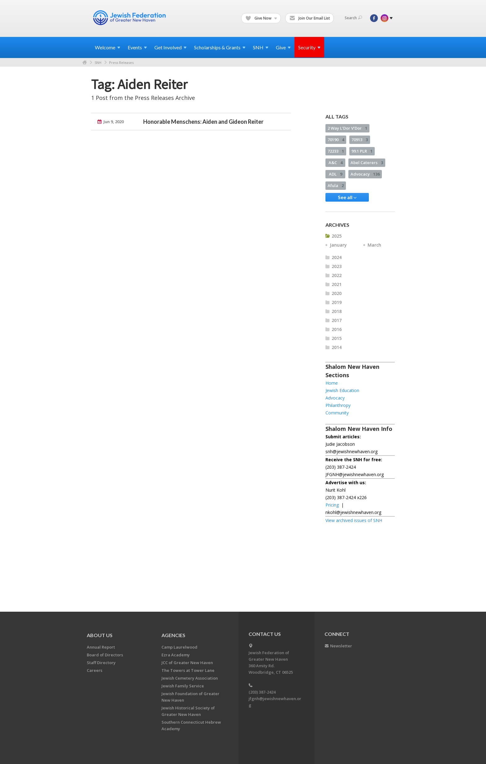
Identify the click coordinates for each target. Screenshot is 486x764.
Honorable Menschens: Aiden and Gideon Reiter (203, 121)
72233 (336, 151)
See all (347, 197)
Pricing (332, 505)
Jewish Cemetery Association (189, 678)
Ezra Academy (175, 655)
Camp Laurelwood (179, 647)
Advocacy (365, 174)
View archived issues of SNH (353, 520)
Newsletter (341, 646)
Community (337, 413)
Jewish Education (342, 390)
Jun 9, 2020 (114, 121)
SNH (98, 62)
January (338, 245)
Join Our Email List (309, 18)
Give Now (261, 18)
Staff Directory (101, 662)
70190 (336, 139)
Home (84, 62)
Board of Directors (105, 655)
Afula (336, 185)
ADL (335, 174)
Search (353, 17)
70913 (359, 139)
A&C (335, 162)
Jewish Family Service (182, 686)
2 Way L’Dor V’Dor (347, 128)
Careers (94, 670)
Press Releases (121, 62)
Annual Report (101, 647)
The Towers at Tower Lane (187, 670)
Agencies (173, 635)
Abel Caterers (367, 162)
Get (170, 47)
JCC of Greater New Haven (187, 662)
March (374, 245)
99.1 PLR (362, 151)
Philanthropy (338, 405)
